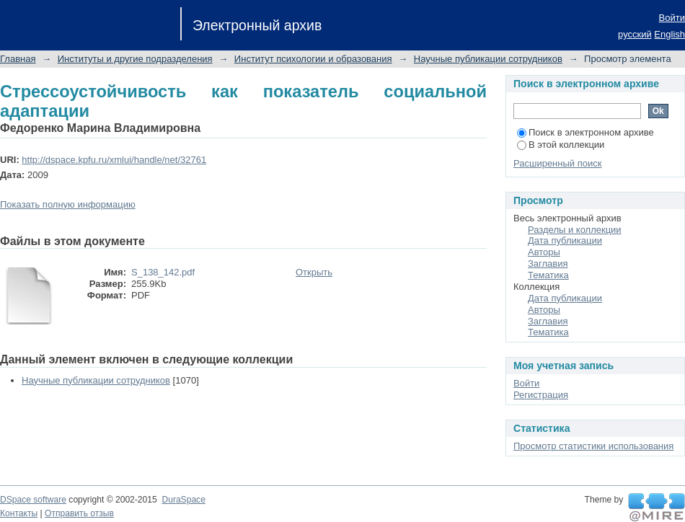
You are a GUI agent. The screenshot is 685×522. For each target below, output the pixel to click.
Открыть (314, 272)
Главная (17, 58)
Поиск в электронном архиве (585, 132)
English (669, 34)
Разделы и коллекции (575, 229)
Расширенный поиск (557, 163)
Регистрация (540, 394)
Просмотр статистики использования (593, 446)
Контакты (18, 513)
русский (635, 34)
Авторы (544, 252)
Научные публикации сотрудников (488, 58)
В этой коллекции (560, 144)
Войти (672, 17)
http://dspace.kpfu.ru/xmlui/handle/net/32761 (114, 159)
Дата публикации (565, 240)
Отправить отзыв (79, 513)
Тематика (548, 275)
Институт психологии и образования (313, 58)
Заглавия (548, 263)
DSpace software (33, 500)
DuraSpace (183, 500)
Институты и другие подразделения (135, 58)
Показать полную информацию (68, 204)
